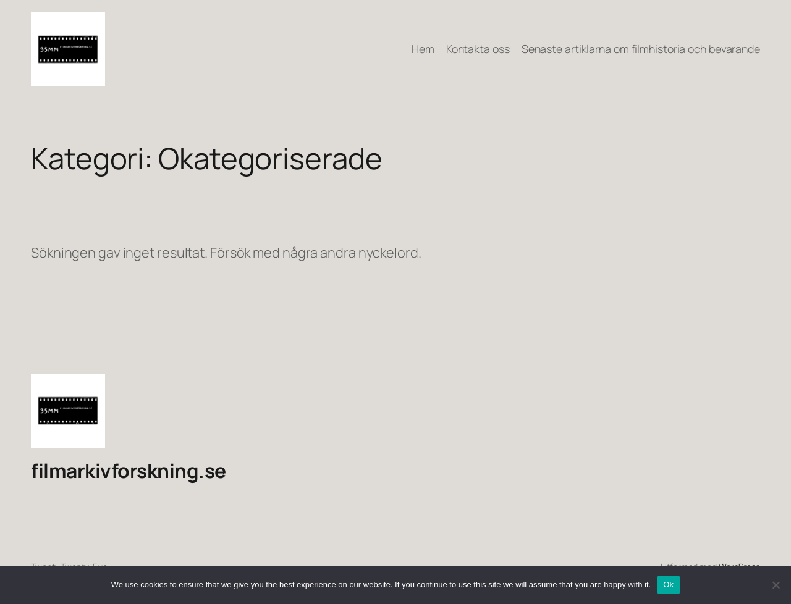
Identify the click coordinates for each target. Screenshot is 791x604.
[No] (775, 585)
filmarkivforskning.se (128, 470)
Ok (668, 584)
